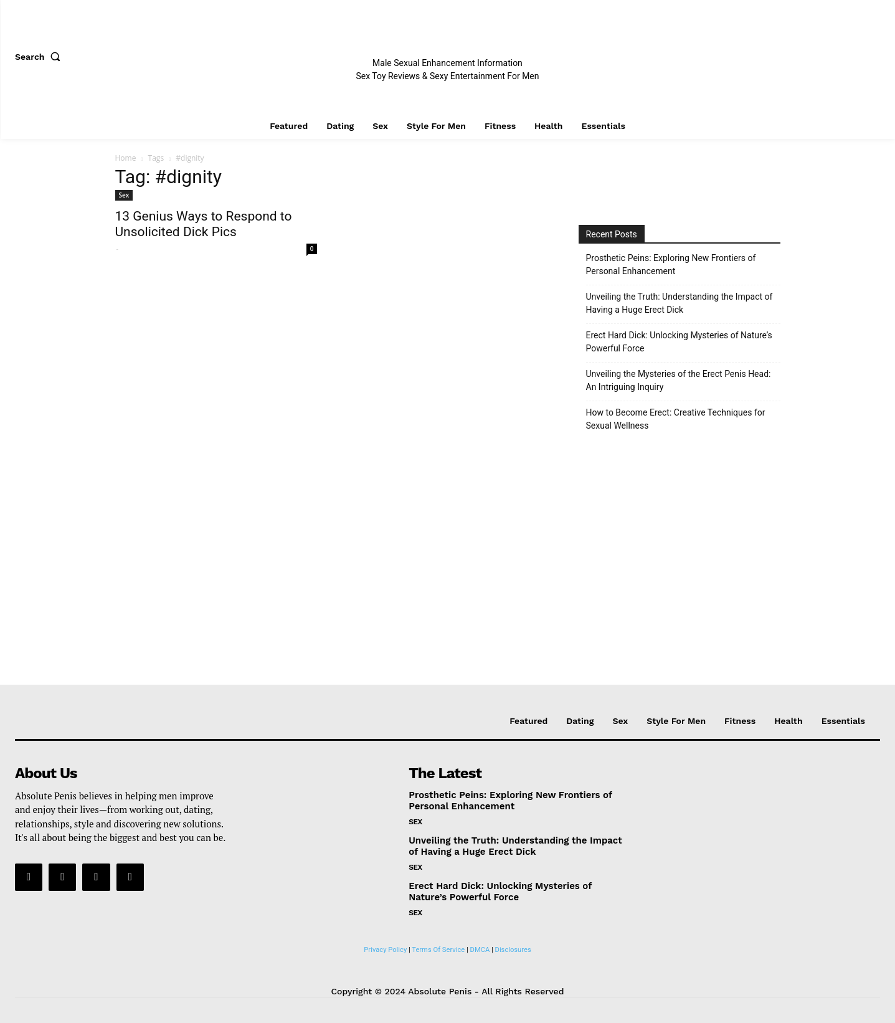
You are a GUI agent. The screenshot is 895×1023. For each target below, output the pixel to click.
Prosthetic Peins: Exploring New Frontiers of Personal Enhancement (671, 264)
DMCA (480, 950)
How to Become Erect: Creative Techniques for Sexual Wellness (675, 419)
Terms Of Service (438, 950)
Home (125, 158)
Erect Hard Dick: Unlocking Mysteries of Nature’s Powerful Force (679, 341)
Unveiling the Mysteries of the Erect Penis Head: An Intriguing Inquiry (678, 380)
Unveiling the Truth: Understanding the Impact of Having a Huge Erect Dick (679, 303)
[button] (40, 57)
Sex (124, 195)
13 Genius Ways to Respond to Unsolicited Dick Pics (203, 224)
